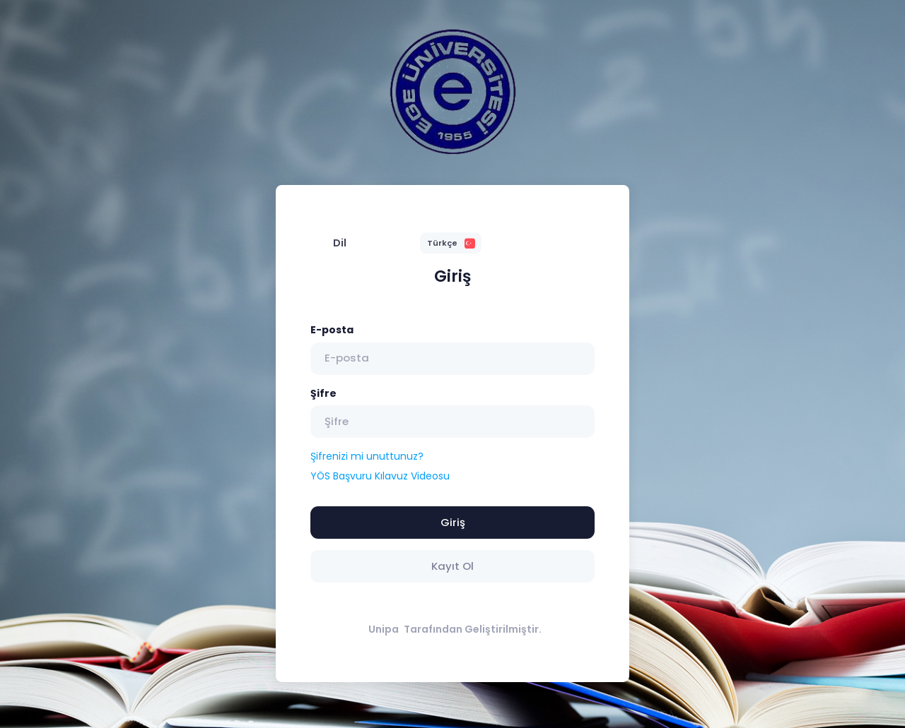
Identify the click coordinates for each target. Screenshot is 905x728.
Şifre (323, 393)
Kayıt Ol (452, 566)
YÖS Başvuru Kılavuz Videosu (380, 476)
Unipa (383, 629)
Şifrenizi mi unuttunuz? (367, 456)
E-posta (332, 330)
